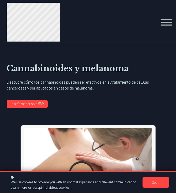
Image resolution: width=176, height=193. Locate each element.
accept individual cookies (50, 187)
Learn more (19, 187)
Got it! (156, 182)
